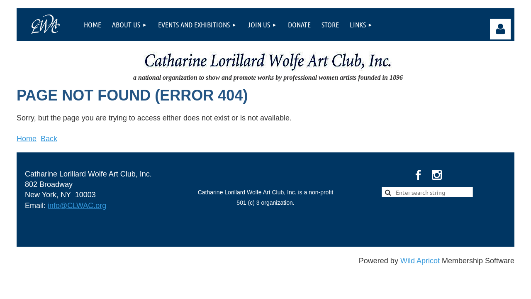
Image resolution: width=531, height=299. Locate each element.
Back (49, 139)
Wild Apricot (420, 261)
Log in (500, 29)
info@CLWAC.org (77, 205)
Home (27, 139)
